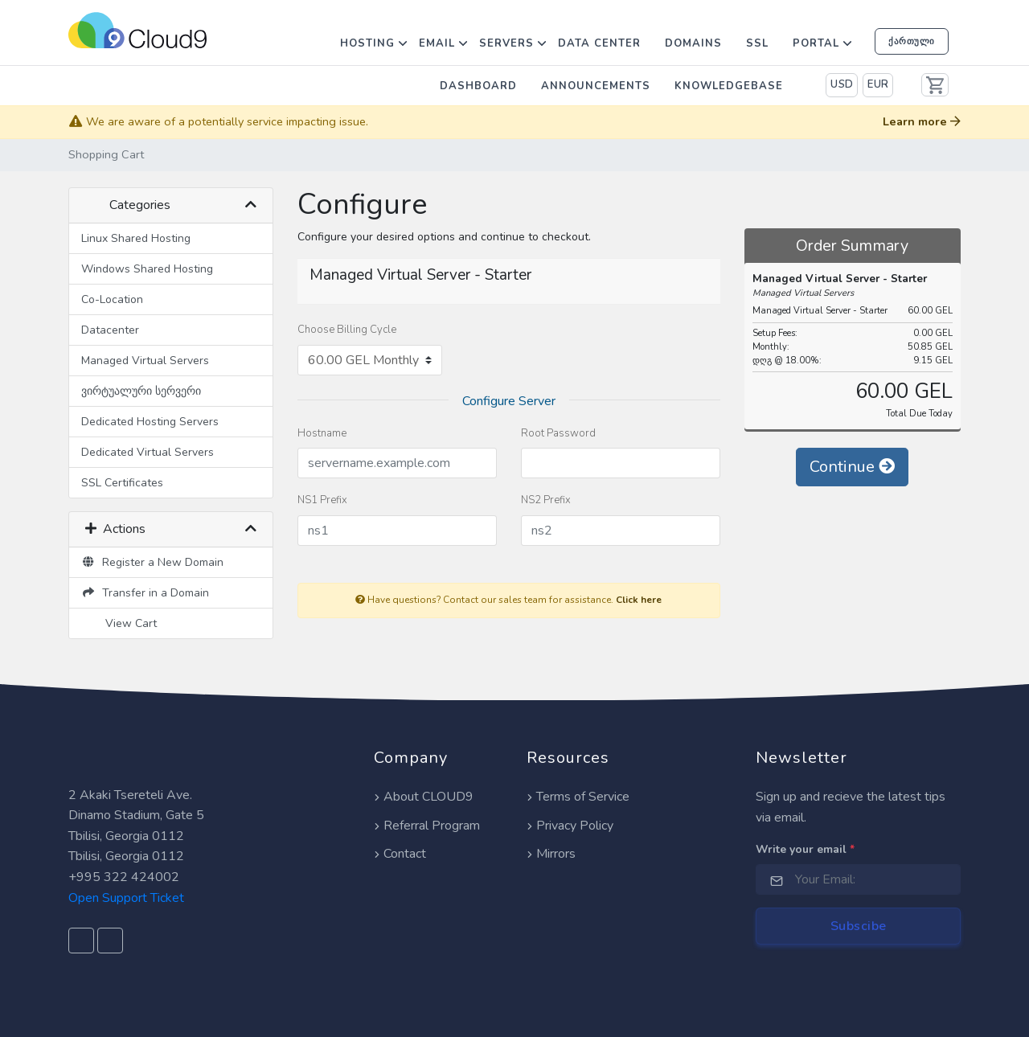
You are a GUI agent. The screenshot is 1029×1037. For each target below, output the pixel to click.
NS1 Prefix (322, 500)
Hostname (321, 433)
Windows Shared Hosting (147, 269)
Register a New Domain (152, 562)
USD (842, 84)
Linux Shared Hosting (136, 238)
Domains (693, 43)
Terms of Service (578, 796)
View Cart (128, 623)
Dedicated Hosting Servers (150, 421)
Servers (506, 43)
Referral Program (427, 825)
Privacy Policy (570, 825)
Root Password (558, 433)
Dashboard (478, 86)
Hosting (367, 43)
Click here (639, 599)
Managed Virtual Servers (145, 360)
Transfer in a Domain (145, 592)
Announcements (595, 86)
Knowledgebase (728, 86)
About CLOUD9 (424, 796)
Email (437, 43)
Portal (816, 43)
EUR (878, 84)
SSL (757, 43)
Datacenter (110, 330)
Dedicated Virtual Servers (147, 452)
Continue (852, 467)
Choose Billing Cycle (346, 329)
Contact (400, 854)
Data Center (599, 43)
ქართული (911, 41)
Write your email (805, 849)
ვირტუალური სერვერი (141, 391)
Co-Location (112, 299)
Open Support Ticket (126, 898)
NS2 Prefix (546, 500)
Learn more (922, 121)
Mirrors (551, 854)
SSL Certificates (122, 482)
